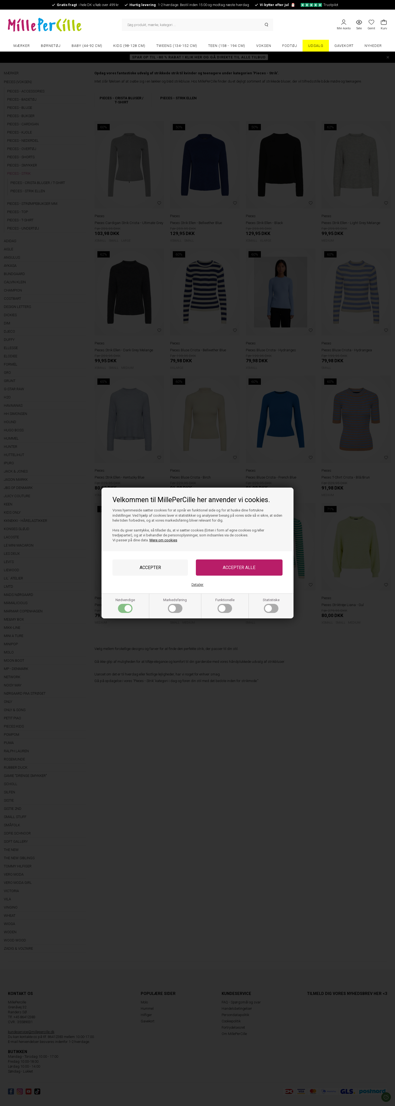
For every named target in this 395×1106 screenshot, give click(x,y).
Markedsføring (175, 605)
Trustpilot (319, 5)
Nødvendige (125, 605)
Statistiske (271, 605)
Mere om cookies (163, 540)
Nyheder (373, 46)
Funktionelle (225, 605)
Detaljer (197, 584)
